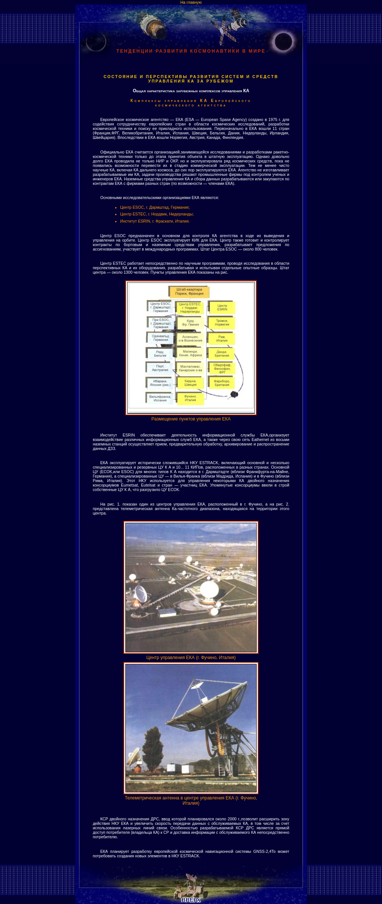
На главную (190, 2)
